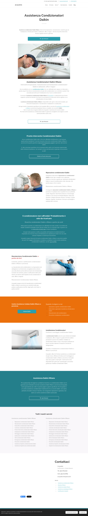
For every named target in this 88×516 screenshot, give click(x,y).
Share (23, 496)
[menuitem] (42, 5)
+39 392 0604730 (73, 1)
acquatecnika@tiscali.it (64, 1)
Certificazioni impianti (63, 491)
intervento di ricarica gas (39, 229)
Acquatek (50, 95)
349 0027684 (53, 241)
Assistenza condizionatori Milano (65, 483)
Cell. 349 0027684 (63, 473)
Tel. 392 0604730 (62, 471)
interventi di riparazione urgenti (46, 143)
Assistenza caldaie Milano (64, 487)
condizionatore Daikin (38, 89)
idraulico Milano (62, 485)
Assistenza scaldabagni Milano (65, 489)
